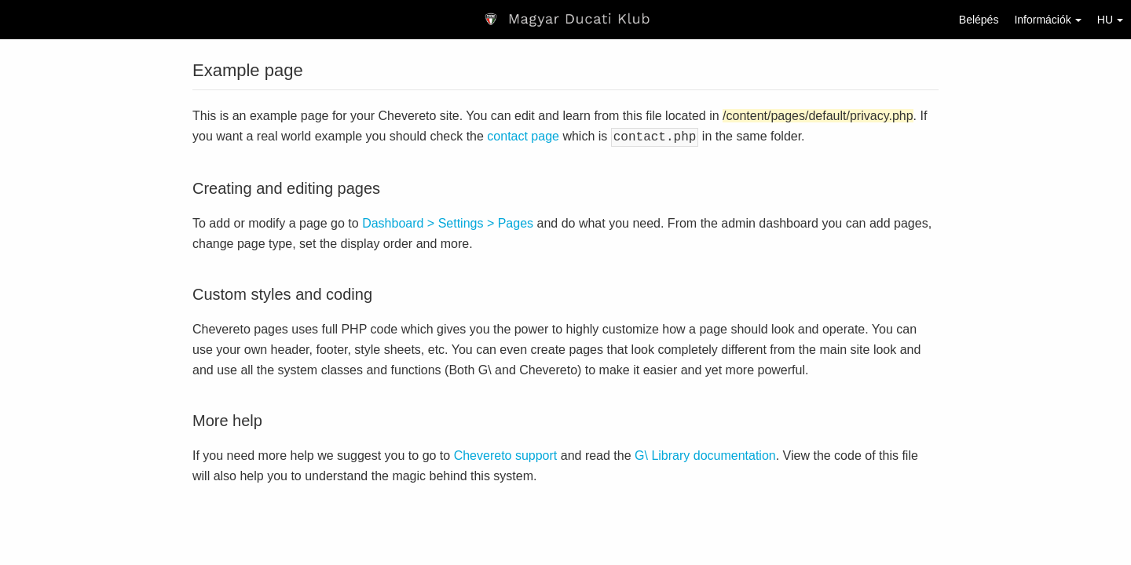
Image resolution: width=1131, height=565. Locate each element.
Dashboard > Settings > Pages (447, 221)
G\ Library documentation (705, 454)
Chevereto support (506, 454)
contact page (523, 136)
